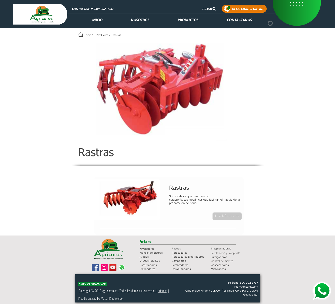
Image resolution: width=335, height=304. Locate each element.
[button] (153, 241)
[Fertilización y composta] (227, 253)
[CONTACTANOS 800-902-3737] (93, 9)
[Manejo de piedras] (153, 253)
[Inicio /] (89, 34)
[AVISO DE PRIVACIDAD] (92, 284)
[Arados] (153, 257)
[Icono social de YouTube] (112, 267)
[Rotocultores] (185, 253)
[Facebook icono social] (95, 267)
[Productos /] (103, 34)
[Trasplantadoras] (227, 248)
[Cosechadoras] (227, 265)
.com (115, 290)
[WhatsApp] (121, 267)
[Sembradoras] (188, 265)
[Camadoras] (188, 261)
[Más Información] (227, 216)
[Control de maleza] (227, 261)
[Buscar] (209, 9)
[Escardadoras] (153, 265)
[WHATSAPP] (321, 290)
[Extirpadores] (153, 269)
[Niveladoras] (153, 249)
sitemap (162, 290)
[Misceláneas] (227, 269)
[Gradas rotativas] (153, 260)
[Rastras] (116, 34)
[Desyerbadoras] (188, 269)
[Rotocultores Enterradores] (188, 257)
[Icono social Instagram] (104, 267)
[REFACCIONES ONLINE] (244, 9)
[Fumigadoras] (227, 257)
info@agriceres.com (246, 286)
